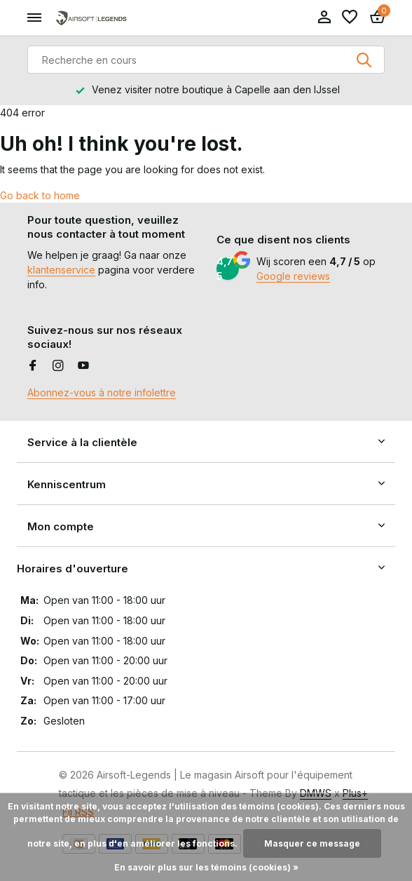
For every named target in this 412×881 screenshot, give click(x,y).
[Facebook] (33, 366)
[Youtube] (83, 366)
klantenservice (61, 270)
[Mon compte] (324, 17)
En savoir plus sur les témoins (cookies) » (206, 867)
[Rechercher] (206, 60)
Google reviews (293, 276)
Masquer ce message (312, 843)
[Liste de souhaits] (349, 17)
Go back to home (40, 195)
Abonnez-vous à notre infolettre (101, 392)
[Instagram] (58, 366)
